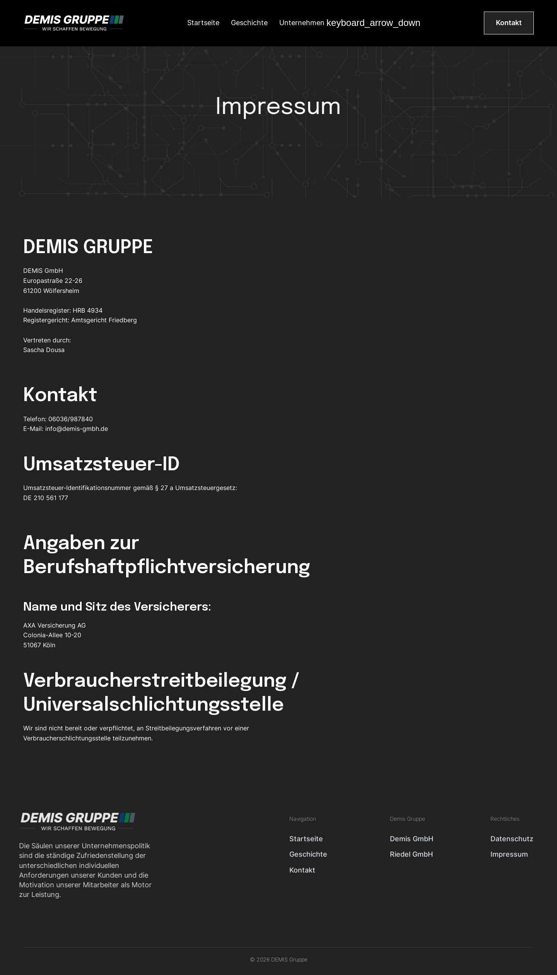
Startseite (203, 23)
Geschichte (249, 23)
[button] (349, 23)
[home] (73, 23)
